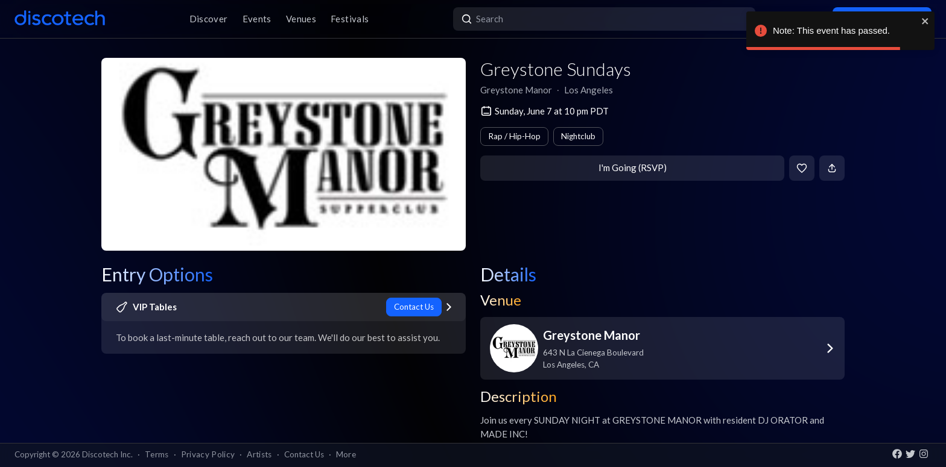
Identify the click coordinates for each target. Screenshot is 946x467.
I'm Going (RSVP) (632, 167)
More (346, 454)
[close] (925, 21)
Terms (157, 454)
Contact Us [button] (304, 454)
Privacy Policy (208, 454)
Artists (259, 454)
